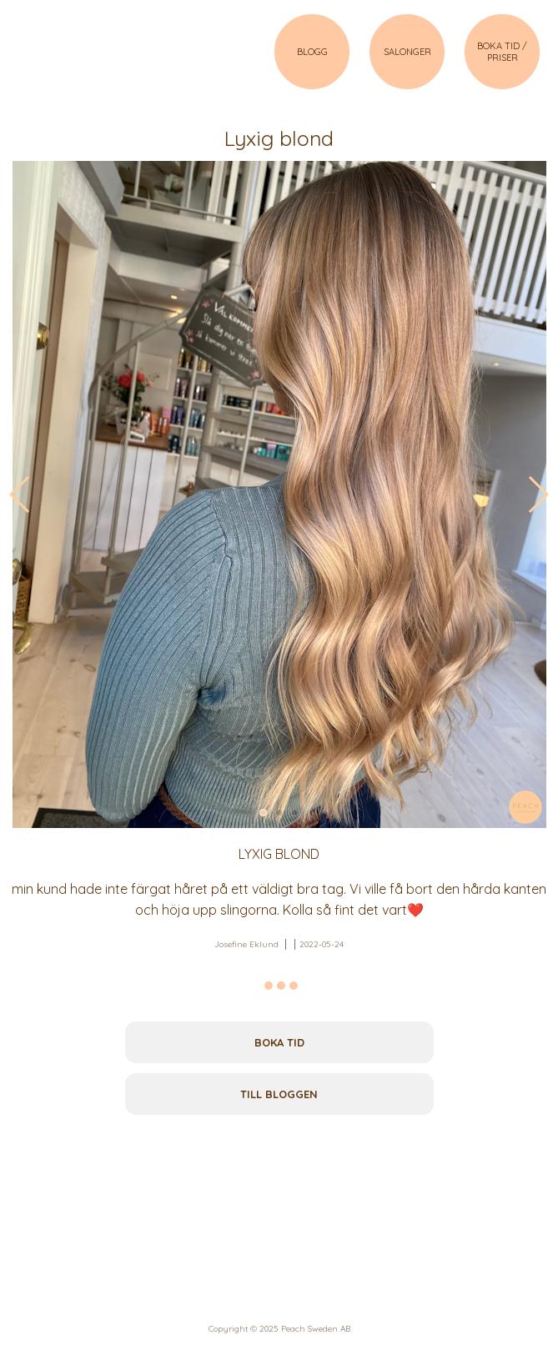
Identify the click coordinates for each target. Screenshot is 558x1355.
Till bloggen (279, 1094)
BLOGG (312, 52)
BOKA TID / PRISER (502, 51)
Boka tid (279, 1042)
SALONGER (407, 52)
